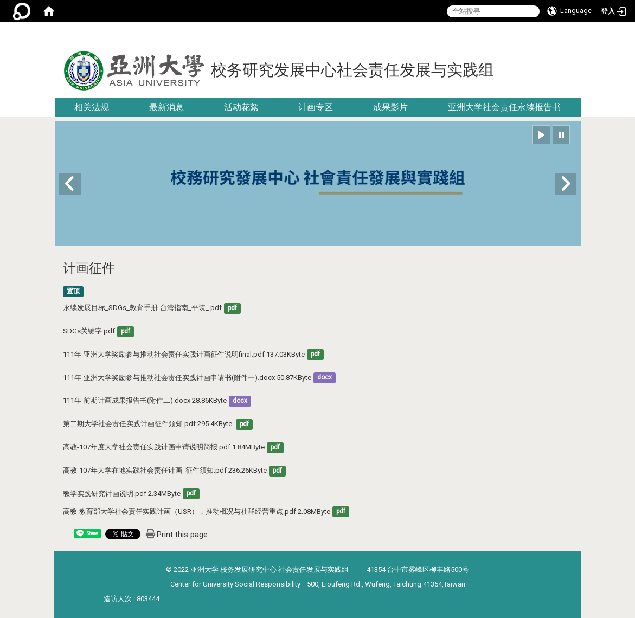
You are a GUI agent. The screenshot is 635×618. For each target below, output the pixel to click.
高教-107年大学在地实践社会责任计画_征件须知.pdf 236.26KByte (165, 470)
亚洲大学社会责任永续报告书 (504, 107)
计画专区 (315, 107)
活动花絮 (241, 107)
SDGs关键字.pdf (89, 331)
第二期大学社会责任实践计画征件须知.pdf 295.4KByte (148, 424)
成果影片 (390, 107)
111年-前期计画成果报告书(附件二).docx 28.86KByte (145, 400)
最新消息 (166, 107)
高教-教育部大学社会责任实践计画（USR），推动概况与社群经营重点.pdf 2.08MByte (196, 511)
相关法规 (91, 107)
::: (576, 35)
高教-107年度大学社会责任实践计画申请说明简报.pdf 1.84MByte (164, 447)
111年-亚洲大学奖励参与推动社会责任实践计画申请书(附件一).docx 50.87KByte (187, 378)
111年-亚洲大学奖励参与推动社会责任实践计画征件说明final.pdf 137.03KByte (184, 354)
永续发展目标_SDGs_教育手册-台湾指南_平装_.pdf (142, 308)
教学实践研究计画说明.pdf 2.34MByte (122, 494)
